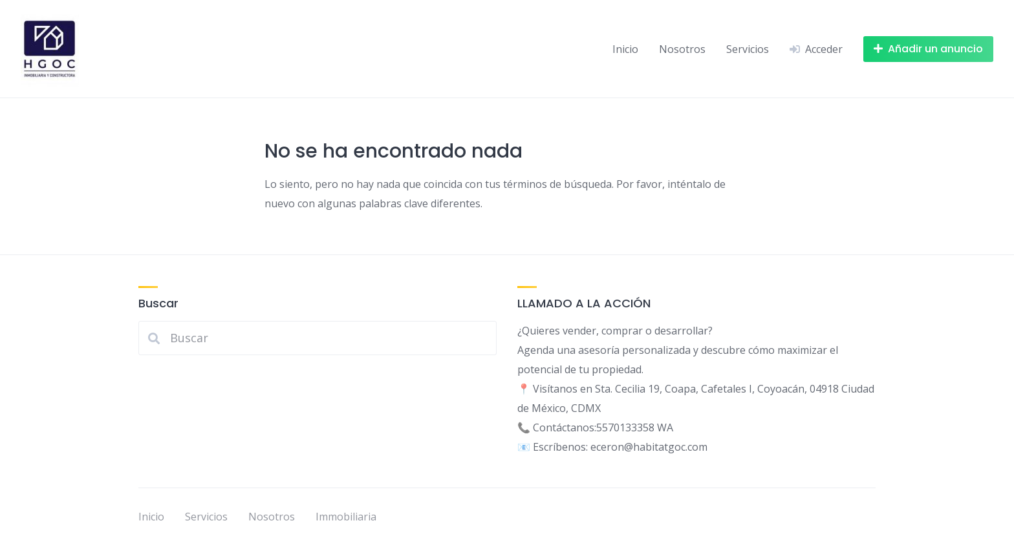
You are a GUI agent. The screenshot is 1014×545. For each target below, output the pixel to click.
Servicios (747, 49)
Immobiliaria (346, 516)
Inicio (625, 49)
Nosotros (682, 49)
